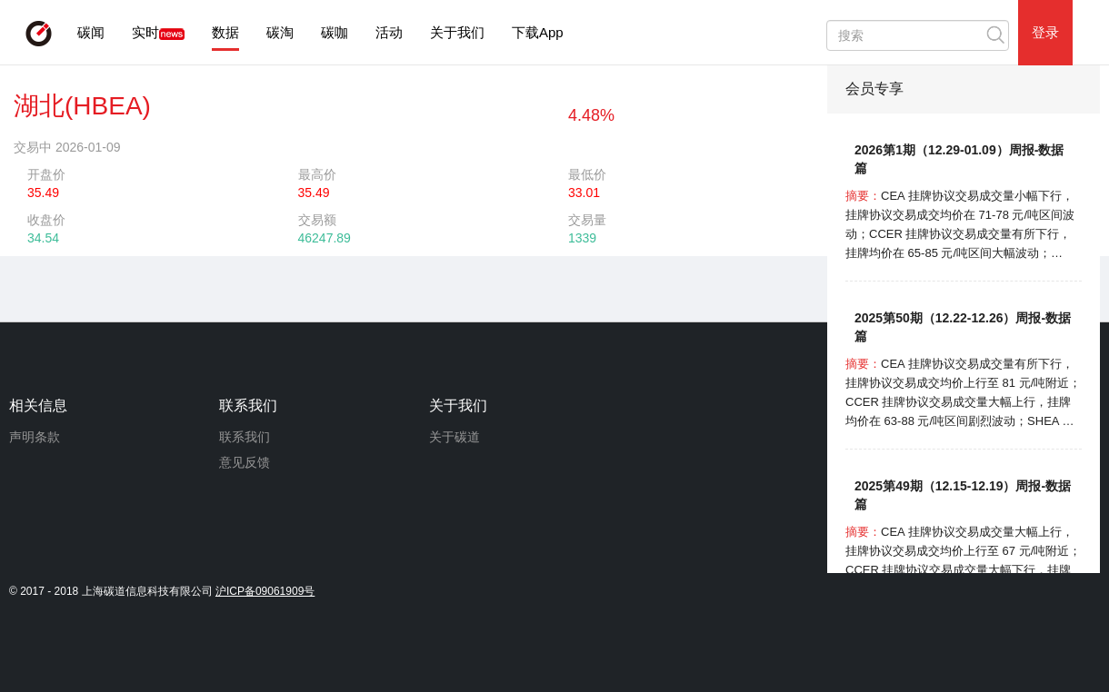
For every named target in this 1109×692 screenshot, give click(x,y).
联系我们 (244, 437)
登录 (1045, 32)
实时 (145, 32)
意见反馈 (244, 462)
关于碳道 (454, 437)
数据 (225, 32)
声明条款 (34, 437)
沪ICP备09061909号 (265, 591)
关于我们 (457, 32)
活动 (389, 32)
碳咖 (334, 32)
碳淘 (280, 32)
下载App (538, 32)
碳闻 (91, 32)
